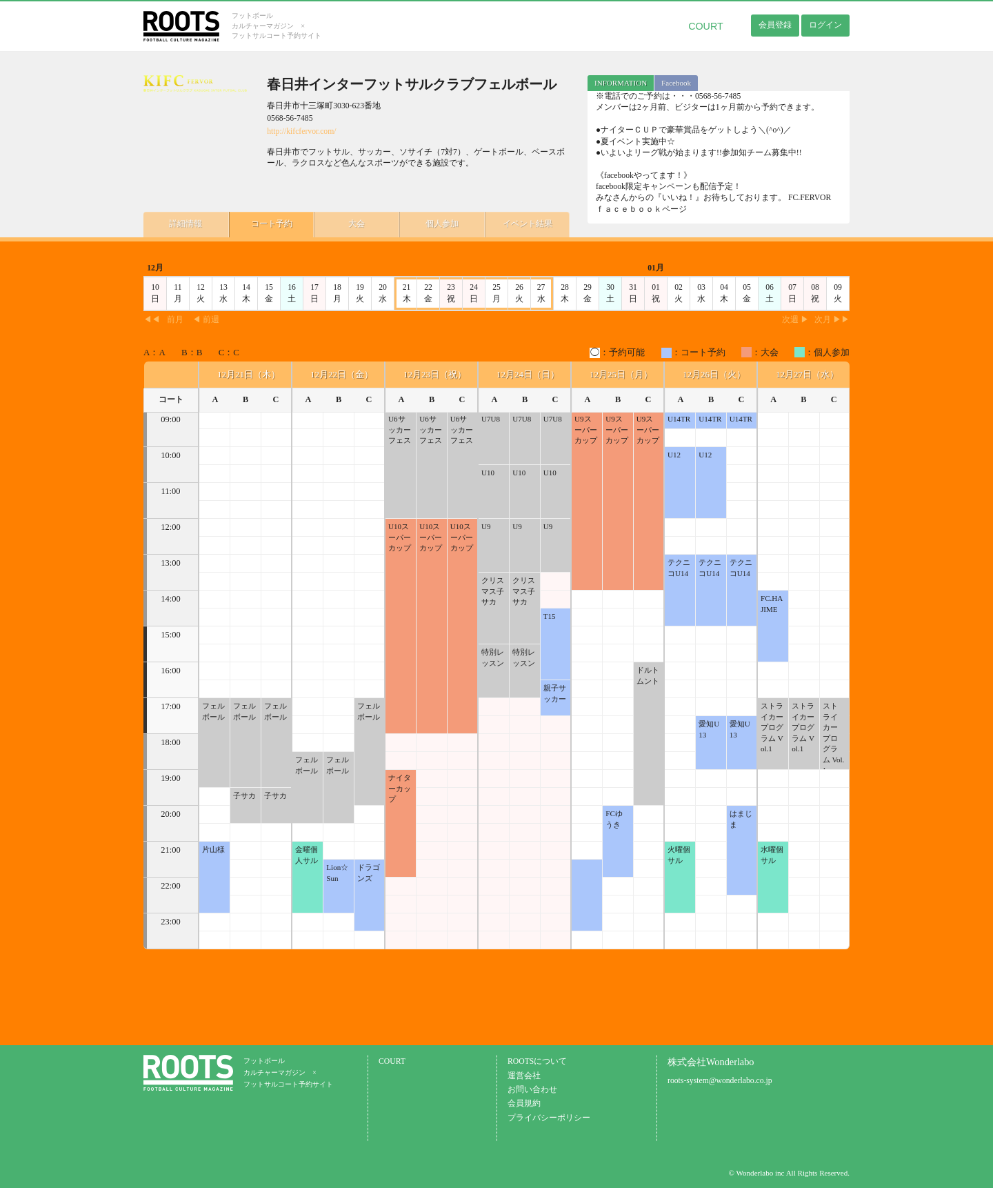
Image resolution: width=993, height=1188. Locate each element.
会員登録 (775, 25)
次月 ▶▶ (832, 319)
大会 (350, 223)
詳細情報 (184, 223)
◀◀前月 (163, 319)
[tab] (621, 83)
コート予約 (267, 223)
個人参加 (433, 223)
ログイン (825, 25)
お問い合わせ (532, 1089)
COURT (705, 26)
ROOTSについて (537, 1061)
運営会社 (524, 1075)
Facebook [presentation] (676, 83)
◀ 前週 (205, 319)
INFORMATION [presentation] (620, 83)
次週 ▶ (795, 319)
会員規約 (524, 1103)
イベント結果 (516, 223)
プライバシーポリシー (549, 1117)
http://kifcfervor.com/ (301, 131)
